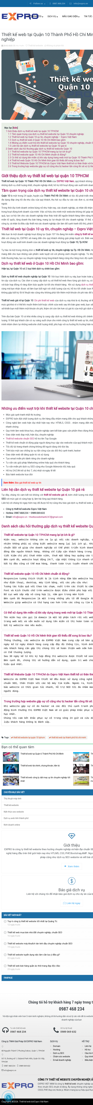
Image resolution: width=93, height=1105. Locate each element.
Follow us (37, 3)
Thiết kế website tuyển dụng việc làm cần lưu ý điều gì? (33, 954)
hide (15, 127)
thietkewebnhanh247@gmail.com (46, 517)
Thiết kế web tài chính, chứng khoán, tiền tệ (40, 765)
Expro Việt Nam (41, 1101)
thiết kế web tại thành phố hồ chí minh (67, 737)
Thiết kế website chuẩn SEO (20, 438)
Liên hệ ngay (71, 903)
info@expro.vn (78, 3)
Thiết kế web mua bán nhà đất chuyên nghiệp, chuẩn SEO (34, 932)
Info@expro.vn (19, 517)
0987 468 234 (18, 1031)
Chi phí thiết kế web (44, 300)
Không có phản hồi (54, 45)
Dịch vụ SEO (58, 1053)
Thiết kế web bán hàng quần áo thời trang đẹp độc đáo (33, 966)
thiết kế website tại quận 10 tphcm (28, 737)
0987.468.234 (57, 3)
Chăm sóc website (61, 1056)
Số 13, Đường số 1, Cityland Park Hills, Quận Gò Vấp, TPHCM (23, 1060)
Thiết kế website (34, 45)
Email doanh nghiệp (62, 1060)
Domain (56, 1046)
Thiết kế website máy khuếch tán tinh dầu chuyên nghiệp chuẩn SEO (39, 943)
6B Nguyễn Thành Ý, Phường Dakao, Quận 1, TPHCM (22, 1051)
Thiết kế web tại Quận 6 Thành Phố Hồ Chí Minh (42, 754)
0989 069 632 (24, 1066)
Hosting (56, 1049)
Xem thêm (71, 866)
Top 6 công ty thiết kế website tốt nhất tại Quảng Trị (32, 921)
